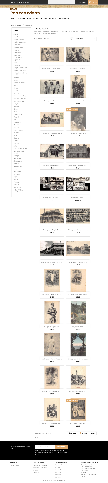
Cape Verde (18, 55)
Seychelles (17, 158)
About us (35, 470)
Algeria (16, 34)
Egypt (16, 80)
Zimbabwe (17, 187)
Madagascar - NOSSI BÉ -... (78, 423)
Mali (15, 120)
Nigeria (16, 138)
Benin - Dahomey (20, 42)
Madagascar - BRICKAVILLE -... (78, 262)
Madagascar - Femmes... (52, 101)
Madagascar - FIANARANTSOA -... (51, 262)
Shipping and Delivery (40, 465)
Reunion (16, 141)
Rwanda (16, 143)
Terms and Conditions (40, 467)
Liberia (16, 109)
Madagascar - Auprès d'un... (78, 391)
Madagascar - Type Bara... (52, 327)
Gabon (16, 91)
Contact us (36, 472)
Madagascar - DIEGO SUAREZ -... (52, 133)
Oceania (43, 18)
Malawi (16, 117)
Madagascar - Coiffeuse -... (78, 68)
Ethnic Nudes (63, 18)
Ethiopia (16, 88)
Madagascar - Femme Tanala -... (52, 359)
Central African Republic (19, 59)
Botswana (17, 45)
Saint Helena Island (20, 149)
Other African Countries (18, 191)
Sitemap (35, 475)
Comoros (17, 65)
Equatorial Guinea (20, 83)
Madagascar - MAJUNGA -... (52, 230)
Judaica (52, 18)
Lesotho (16, 106)
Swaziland (17, 172)
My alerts (58, 477)
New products (14, 465)
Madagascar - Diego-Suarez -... (52, 68)
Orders (57, 467)
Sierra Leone (18, 161)
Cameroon (17, 53)
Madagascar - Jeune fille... (78, 133)
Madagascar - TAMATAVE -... (52, 165)
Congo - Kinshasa (20, 70)
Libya (15, 112)
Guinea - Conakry (20, 99)
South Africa (18, 166)
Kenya (16, 104)
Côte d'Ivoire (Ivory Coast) (20, 74)
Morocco (17, 128)
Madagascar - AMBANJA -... (51, 198)
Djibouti (16, 77)
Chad (15, 62)
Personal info (59, 465)
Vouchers (58, 475)
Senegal (16, 156)
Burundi (16, 50)
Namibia (16, 133)
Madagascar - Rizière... (78, 327)
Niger (15, 135)
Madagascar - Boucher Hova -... (78, 294)
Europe (36, 18)
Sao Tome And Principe (19, 152)
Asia (29, 18)
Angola (16, 37)
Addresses (58, 472)
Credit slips (59, 470)
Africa (14, 18)
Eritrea (16, 85)
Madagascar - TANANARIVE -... (78, 165)
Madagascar (18, 114)
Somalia (16, 164)
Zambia (16, 185)
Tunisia (16, 179)
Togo (15, 177)
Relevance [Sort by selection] (85, 39)
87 (86, 433)
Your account (61, 462)
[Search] (61, 2)
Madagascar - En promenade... (78, 359)
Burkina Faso (18, 47)
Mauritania (17, 122)
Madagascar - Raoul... (78, 198)
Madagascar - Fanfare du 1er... (78, 230)
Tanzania (17, 174)
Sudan (16, 169)
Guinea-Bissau (19, 101)
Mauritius (17, 125)
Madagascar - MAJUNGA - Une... (52, 423)
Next (93, 433)
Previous (71, 433)
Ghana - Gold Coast (20, 96)
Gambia (16, 93)
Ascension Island (19, 39)
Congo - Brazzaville (20, 68)
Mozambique (18, 130)
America (21, 18)
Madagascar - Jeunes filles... (78, 101)
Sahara (16, 146)
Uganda (16, 182)
